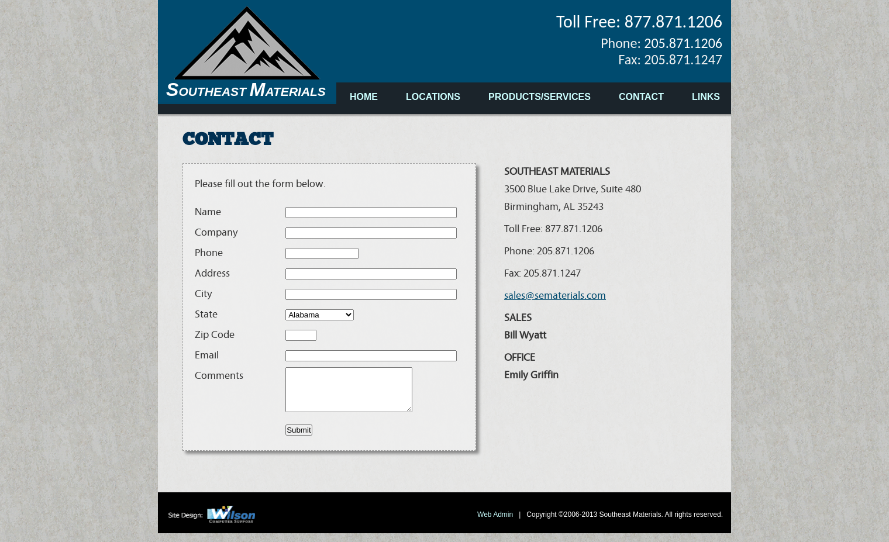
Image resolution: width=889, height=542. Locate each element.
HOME (364, 97)
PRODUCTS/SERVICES (539, 97)
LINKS (706, 97)
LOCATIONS (433, 97)
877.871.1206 (673, 21)
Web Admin (496, 523)
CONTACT (641, 97)
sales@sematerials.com (555, 296)
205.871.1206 (683, 42)
